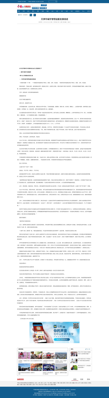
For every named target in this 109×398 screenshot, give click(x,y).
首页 (21, 14)
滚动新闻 (25, 14)
